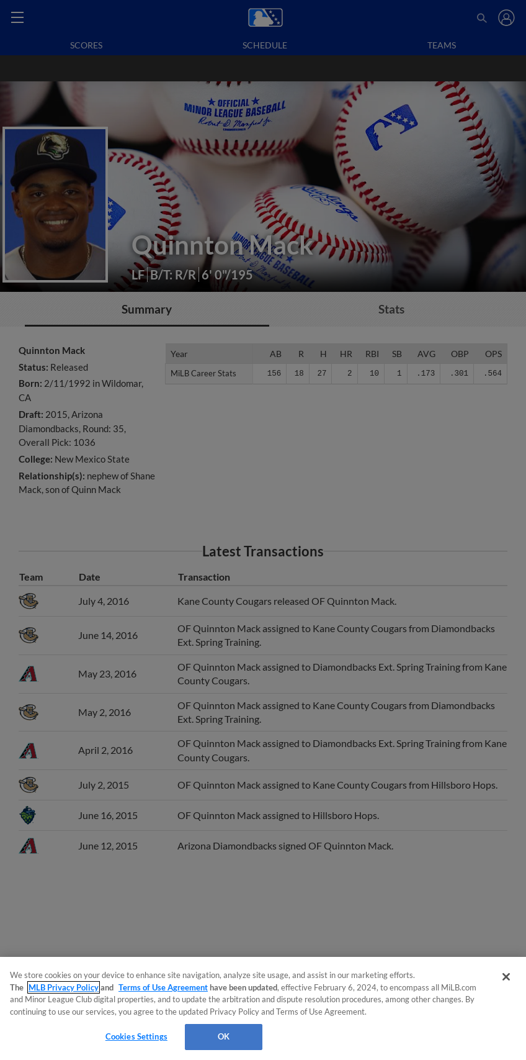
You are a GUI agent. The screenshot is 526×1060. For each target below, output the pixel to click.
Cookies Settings (136, 1036)
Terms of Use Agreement (163, 987)
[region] (263, 1008)
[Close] (506, 976)
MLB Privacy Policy (64, 987)
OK (224, 1036)
